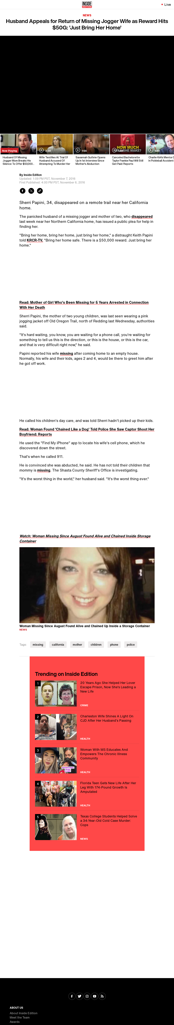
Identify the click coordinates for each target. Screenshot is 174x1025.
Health (85, 738)
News (87, 15)
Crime (84, 705)
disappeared (142, 216)
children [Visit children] (96, 644)
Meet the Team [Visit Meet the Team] (20, 1017)
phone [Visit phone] (114, 644)
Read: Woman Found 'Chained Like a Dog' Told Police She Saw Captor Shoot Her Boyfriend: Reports (86, 432)
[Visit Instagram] (87, 997)
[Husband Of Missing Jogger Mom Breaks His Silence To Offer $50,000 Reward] (18, 150)
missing (66, 353)
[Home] (87, 4)
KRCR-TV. (35, 240)
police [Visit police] (131, 644)
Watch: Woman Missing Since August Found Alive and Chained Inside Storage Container (84, 538)
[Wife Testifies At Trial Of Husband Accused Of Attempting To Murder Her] (54, 150)
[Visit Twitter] (79, 997)
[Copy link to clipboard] (40, 191)
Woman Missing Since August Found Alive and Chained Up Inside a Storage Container (84, 626)
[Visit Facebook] (72, 997)
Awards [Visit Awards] (15, 1022)
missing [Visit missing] (38, 644)
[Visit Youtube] (94, 997)
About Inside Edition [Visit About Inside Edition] (24, 1013)
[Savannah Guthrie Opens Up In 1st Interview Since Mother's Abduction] (91, 150)
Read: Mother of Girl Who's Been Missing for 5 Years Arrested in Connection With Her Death (84, 305)
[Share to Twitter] (31, 191)
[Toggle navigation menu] (5, 4)
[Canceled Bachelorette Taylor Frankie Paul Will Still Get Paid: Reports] (127, 150)
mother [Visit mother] (77, 644)
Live (167, 4)
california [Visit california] (58, 644)
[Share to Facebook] (22, 191)
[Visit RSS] (102, 997)
